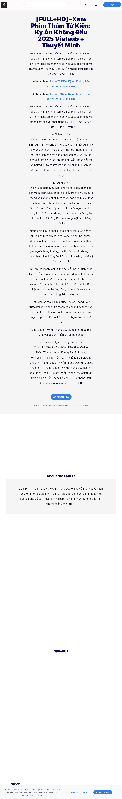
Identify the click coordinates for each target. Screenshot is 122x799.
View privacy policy (80, 792)
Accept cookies (103, 792)
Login (112, 5)
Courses (88, 5)
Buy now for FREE (61, 397)
